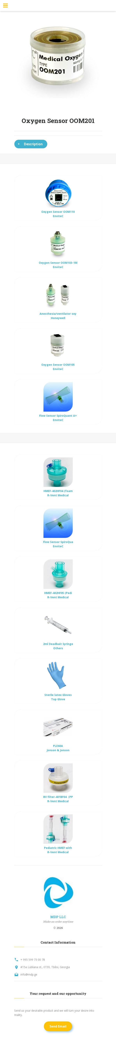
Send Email (58, 1026)
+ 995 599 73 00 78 (32, 959)
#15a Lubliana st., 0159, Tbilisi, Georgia (45, 967)
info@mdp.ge (28, 974)
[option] (58, 53)
